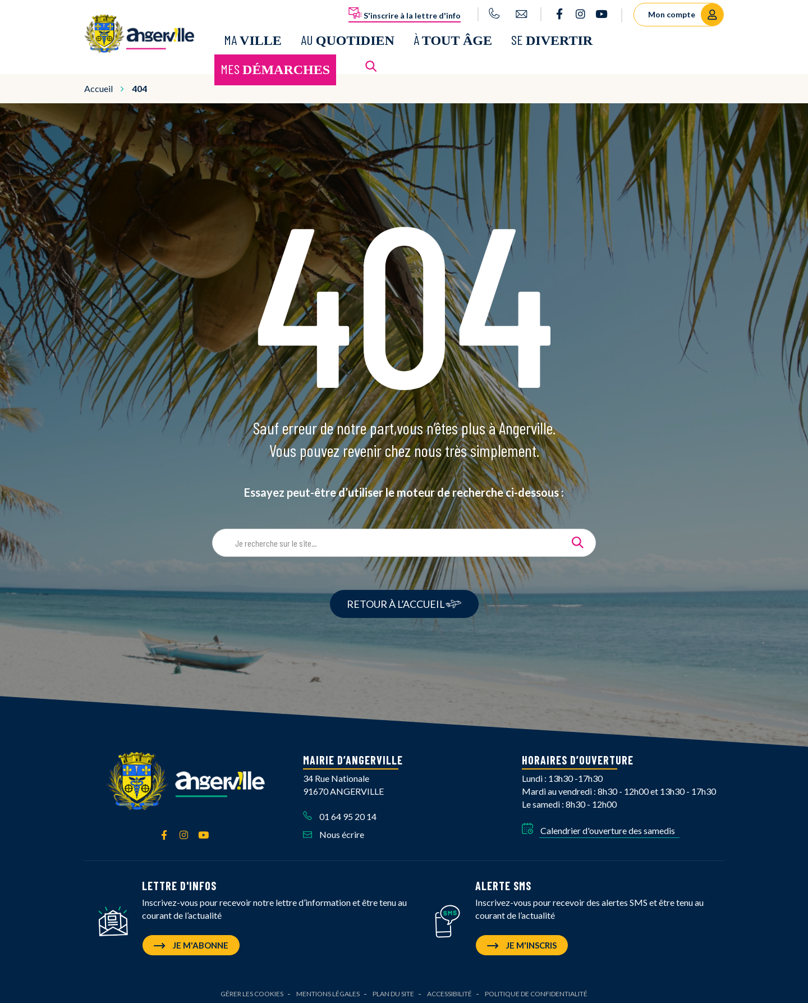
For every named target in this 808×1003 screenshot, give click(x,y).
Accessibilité (449, 988)
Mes (275, 66)
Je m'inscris (522, 940)
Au (347, 37)
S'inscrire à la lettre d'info (404, 13)
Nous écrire (333, 830)
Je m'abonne (191, 940)
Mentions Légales (328, 988)
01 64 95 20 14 (340, 811)
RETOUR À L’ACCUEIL (404, 599)
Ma (253, 37)
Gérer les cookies (252, 988)
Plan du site (393, 988)
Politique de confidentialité (536, 988)
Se (552, 37)
